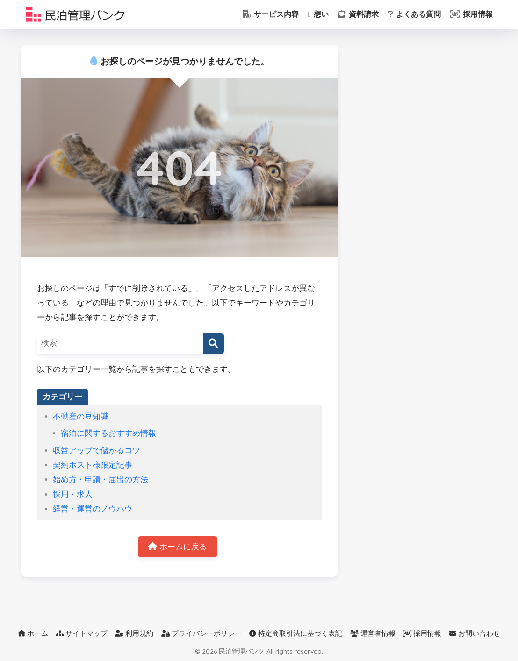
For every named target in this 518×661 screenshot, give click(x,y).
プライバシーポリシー (201, 633)
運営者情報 (373, 633)
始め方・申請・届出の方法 (100, 479)
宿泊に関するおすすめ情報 (108, 433)
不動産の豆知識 (80, 416)
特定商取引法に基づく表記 (295, 633)
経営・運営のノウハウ (92, 509)
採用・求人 (73, 494)
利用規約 (134, 633)
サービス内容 (271, 14)
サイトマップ (82, 633)
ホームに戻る (177, 546)
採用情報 (471, 14)
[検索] (213, 343)
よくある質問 (414, 14)
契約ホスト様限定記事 (92, 465)
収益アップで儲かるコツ (96, 450)
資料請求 (358, 14)
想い (318, 14)
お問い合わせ (474, 633)
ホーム (33, 633)
